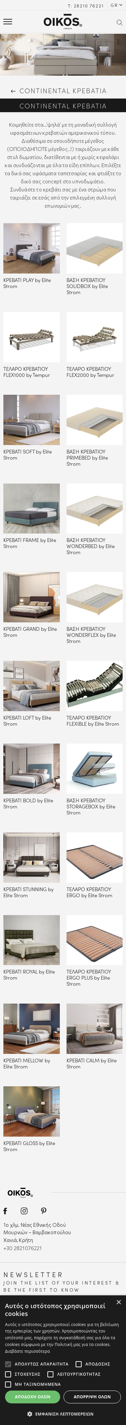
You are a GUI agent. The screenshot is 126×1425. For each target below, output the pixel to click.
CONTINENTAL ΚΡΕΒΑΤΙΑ (58, 90)
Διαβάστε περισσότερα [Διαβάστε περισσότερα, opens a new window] (27, 1351)
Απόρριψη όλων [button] (92, 1397)
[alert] (63, 1360)
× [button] (118, 1302)
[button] (63, 1413)
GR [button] (114, 5)
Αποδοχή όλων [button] (32, 1397)
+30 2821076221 (22, 1248)
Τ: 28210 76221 (85, 5)
